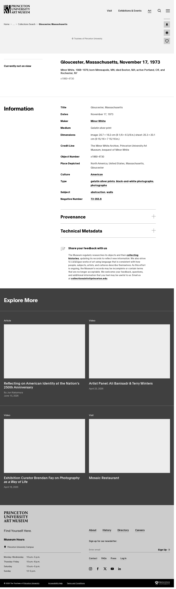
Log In (123, 558)
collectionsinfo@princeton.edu (89, 278)
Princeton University (31, 583)
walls (110, 192)
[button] (16, 516)
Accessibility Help (55, 583)
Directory (123, 530)
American (97, 174)
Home (6, 24)
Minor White (98, 121)
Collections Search (26, 24)
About (92, 530)
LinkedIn (119, 568)
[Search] (159, 11)
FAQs (104, 558)
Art (149, 10)
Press (113, 558)
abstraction (98, 192)
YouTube (112, 568)
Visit (109, 10)
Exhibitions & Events (130, 10)
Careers (140, 530)
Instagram (90, 568)
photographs (99, 185)
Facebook (97, 568)
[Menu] (168, 11)
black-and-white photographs (134, 181)
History (107, 530)
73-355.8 (96, 198)
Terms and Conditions (76, 583)
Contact (93, 558)
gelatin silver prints (103, 181)
